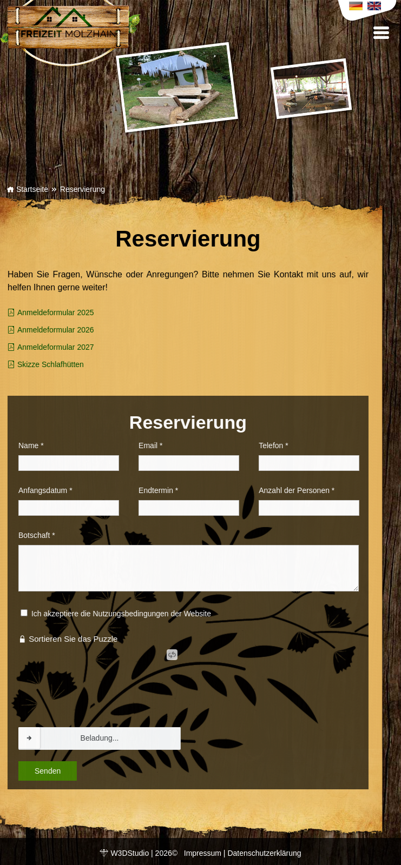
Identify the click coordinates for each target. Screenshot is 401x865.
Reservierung (82, 189)
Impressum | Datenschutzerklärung (242, 853)
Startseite (27, 189)
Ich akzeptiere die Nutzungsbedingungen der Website (100, 613)
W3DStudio (129, 853)
